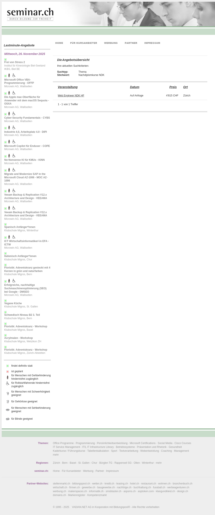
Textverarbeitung (128, 450)
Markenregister (76, 495)
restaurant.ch (148, 483)
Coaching (166, 450)
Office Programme (63, 443)
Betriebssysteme (125, 447)
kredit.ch (109, 483)
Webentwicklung (149, 450)
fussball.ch (159, 487)
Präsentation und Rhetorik (152, 447)
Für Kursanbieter (71, 470)
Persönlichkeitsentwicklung (112, 443)
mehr (56, 454)
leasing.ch (122, 483)
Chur (94, 462)
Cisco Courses (182, 443)
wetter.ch (97, 483)
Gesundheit (175, 447)
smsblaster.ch (113, 491)
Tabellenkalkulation (98, 450)
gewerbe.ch (88, 487)
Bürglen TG (105, 462)
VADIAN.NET (79, 507)
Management (181, 450)
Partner (100, 470)
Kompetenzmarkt (97, 495)
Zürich (56, 462)
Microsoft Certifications (142, 443)
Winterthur (148, 462)
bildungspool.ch (81, 483)
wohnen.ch (164, 483)
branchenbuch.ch (182, 483)
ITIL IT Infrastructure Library (98, 447)
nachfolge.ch (124, 487)
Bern (64, 462)
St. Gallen (84, 462)
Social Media (165, 443)
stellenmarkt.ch (61, 483)
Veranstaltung (68, 87)
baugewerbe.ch (106, 487)
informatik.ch (96, 491)
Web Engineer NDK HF (71, 95)
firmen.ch (74, 487)
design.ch (182, 491)
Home (56, 470)
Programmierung (85, 443)
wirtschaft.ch (60, 487)
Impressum (112, 470)
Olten (137, 462)
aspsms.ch (129, 491)
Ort (185, 87)
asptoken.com (146, 491)
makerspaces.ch (77, 491)
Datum (134, 87)
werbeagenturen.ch (178, 487)
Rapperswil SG (123, 462)
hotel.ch (134, 483)
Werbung (88, 470)
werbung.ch (59, 491)
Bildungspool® (121, 507)
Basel (73, 462)
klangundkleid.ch (165, 491)
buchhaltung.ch (142, 487)
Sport (114, 450)
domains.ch (59, 495)
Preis (173, 87)
